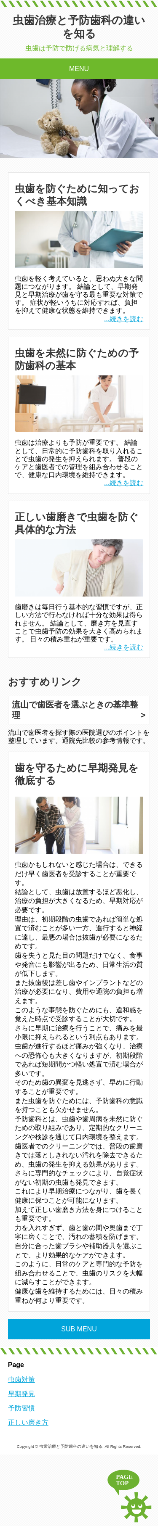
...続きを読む (123, 318)
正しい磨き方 (28, 1422)
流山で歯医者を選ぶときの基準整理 (75, 710)
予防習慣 (21, 1408)
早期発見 (21, 1393)
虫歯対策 (21, 1379)
